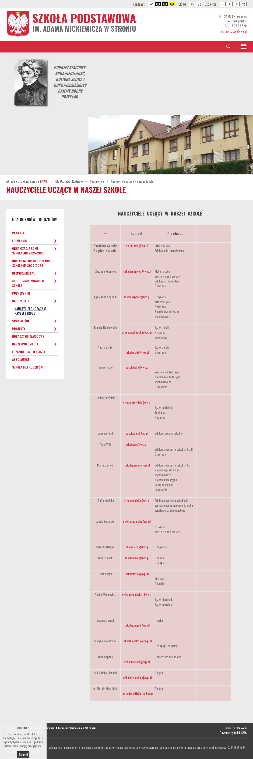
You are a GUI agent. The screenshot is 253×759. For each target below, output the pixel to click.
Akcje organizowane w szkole (28, 283)
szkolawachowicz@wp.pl (137, 594)
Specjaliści (20, 321)
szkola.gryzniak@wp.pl (137, 402)
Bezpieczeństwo (23, 273)
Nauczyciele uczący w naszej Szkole (132, 181)
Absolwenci (20, 359)
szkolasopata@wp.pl (137, 661)
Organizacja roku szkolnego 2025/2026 (28, 250)
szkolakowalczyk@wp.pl (137, 640)
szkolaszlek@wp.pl (137, 352)
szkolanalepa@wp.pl (136, 546)
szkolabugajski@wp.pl (137, 521)
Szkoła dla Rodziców (27, 367)
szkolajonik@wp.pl (137, 433)
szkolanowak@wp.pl (137, 557)
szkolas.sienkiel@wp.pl (137, 677)
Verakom (241, 728)
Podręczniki (21, 293)
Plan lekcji (20, 233)
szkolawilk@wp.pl (136, 444)
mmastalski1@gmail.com (137, 693)
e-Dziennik (19, 240)
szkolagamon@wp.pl (137, 465)
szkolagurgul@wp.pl (137, 625)
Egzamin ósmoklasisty (28, 351)
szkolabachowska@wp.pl (137, 332)
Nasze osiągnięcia (25, 344)
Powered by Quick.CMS (233, 732)
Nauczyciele (97, 181)
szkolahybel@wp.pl (137, 367)
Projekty (18, 328)
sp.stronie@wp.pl (137, 245)
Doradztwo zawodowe (28, 336)
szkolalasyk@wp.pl (137, 573)
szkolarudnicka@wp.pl (137, 271)
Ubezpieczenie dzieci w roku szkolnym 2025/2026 (32, 263)
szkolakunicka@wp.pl (137, 500)
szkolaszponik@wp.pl (137, 296)
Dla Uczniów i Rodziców (69, 181)
